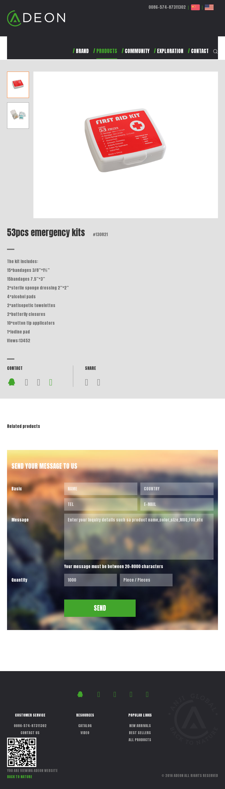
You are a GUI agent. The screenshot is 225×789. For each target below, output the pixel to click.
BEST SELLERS (140, 732)
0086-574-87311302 (167, 7)
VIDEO (85, 732)
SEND (100, 608)
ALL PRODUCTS (140, 739)
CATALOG (85, 725)
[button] (103, 53)
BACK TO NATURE (19, 776)
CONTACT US (30, 732)
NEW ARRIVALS (140, 725)
